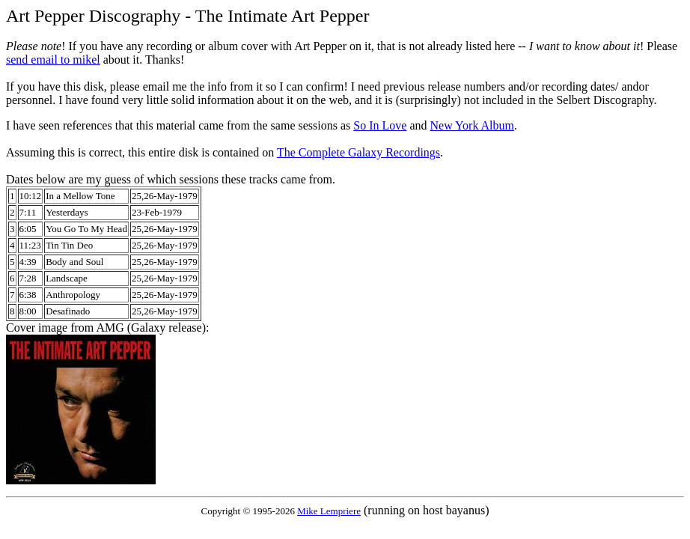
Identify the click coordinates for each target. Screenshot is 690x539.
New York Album (471, 125)
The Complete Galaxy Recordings (358, 152)
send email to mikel (53, 59)
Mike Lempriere (329, 511)
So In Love (379, 125)
